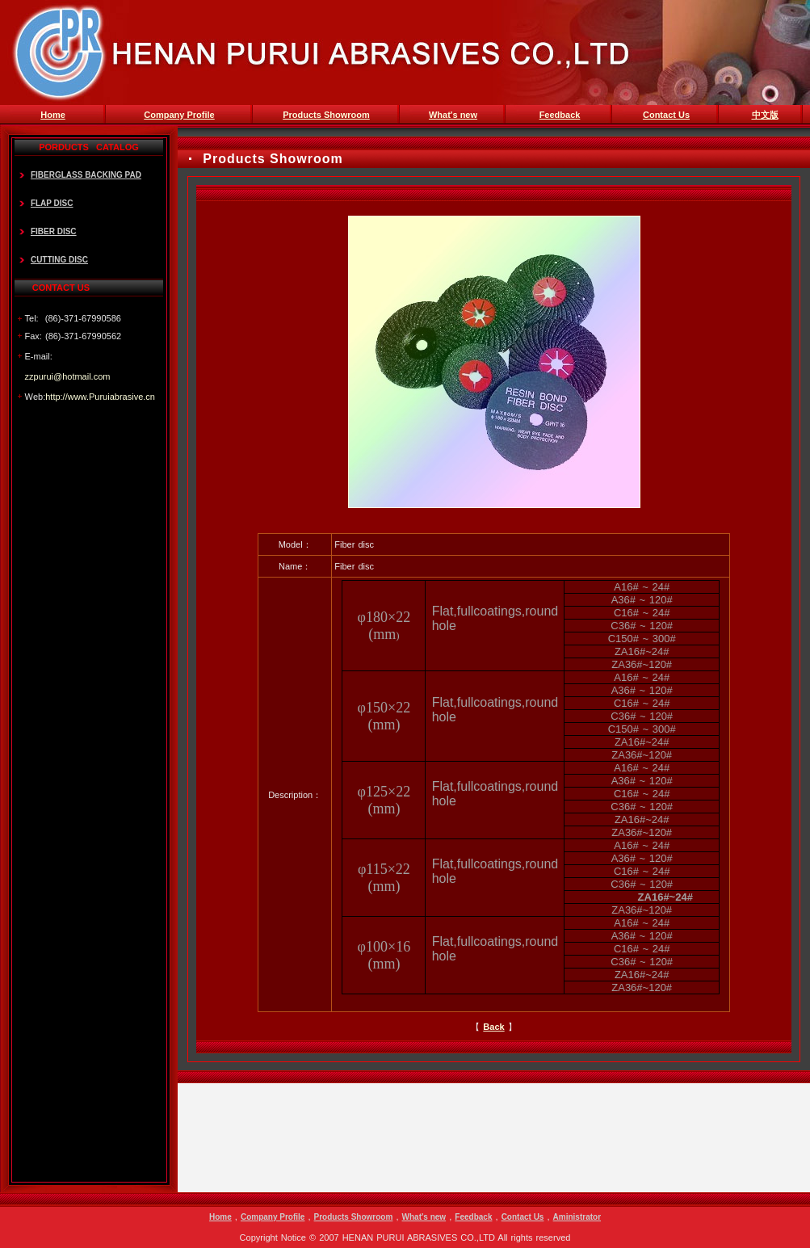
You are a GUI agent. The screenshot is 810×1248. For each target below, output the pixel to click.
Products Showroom (353, 1216)
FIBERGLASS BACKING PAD (86, 174)
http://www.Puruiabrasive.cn (100, 396)
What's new (424, 1216)
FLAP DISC (52, 203)
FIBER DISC (54, 231)
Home (220, 1216)
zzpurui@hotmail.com (68, 376)
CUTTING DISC (59, 259)
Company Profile (272, 1216)
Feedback (473, 1216)
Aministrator (577, 1216)
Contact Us (523, 1216)
